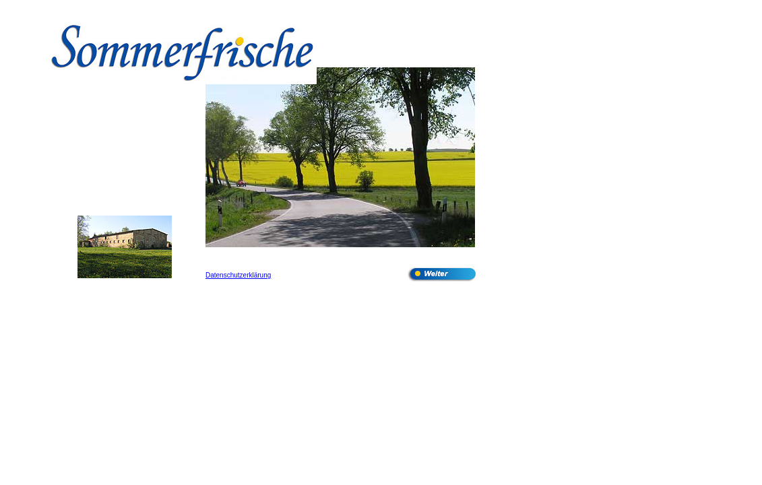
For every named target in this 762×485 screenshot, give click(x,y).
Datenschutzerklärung (238, 275)
